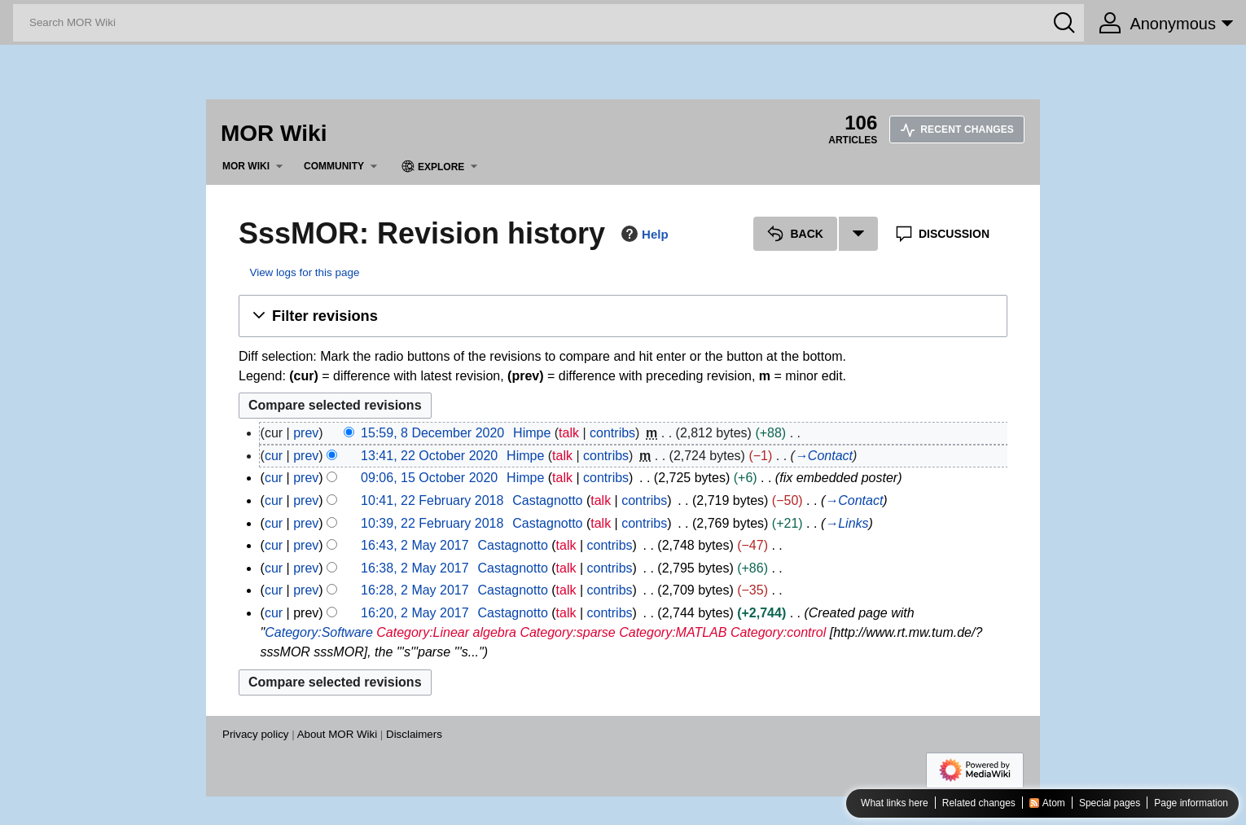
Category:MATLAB (672, 632)
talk (569, 433)
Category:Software (319, 632)
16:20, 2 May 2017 (415, 613)
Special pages (1109, 804)
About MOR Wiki (337, 734)
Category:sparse (567, 632)
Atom (1053, 804)
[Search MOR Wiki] (548, 23)
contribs (612, 433)
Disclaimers (414, 734)
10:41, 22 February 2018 (432, 500)
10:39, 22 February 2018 (432, 523)
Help (643, 234)
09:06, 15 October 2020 (429, 478)
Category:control (778, 632)
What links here (894, 804)
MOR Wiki (274, 133)
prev (305, 433)
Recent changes (957, 129)
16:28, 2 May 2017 (415, 590)
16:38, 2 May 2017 (415, 568)
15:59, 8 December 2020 (432, 433)
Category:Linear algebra (446, 632)
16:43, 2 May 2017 (415, 545)
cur (274, 456)
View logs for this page (304, 272)
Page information (1191, 804)
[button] (623, 316)
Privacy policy (255, 734)
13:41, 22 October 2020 (429, 456)
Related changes (979, 804)
